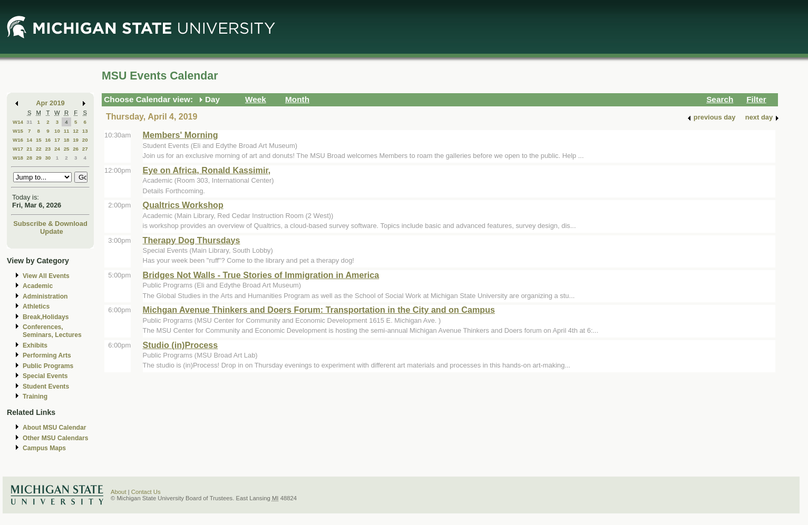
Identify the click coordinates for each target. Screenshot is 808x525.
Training (35, 396)
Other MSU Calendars (56, 438)
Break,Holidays (46, 317)
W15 (18, 131)
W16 (18, 140)
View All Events (46, 276)
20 (85, 140)
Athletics (36, 306)
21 (29, 149)
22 (39, 149)
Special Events (45, 376)
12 (76, 131)
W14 (18, 122)
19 (76, 140)
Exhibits (35, 345)
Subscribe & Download (50, 223)
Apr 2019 (50, 103)
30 (48, 158)
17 (57, 140)
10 (57, 131)
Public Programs (48, 366)
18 (67, 140)
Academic (38, 286)
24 (57, 149)
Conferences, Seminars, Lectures (52, 331)
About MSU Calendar (54, 427)
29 (39, 158)
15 (39, 140)
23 (48, 149)
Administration (45, 296)
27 (85, 149)
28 (29, 158)
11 (67, 131)
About (118, 492)
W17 (18, 149)
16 (48, 140)
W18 (18, 158)
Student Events (46, 386)
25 (67, 149)
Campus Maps (44, 448)
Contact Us (146, 492)
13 (85, 131)
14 (29, 140)
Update (51, 231)
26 (76, 149)
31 (29, 122)
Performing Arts (47, 355)
